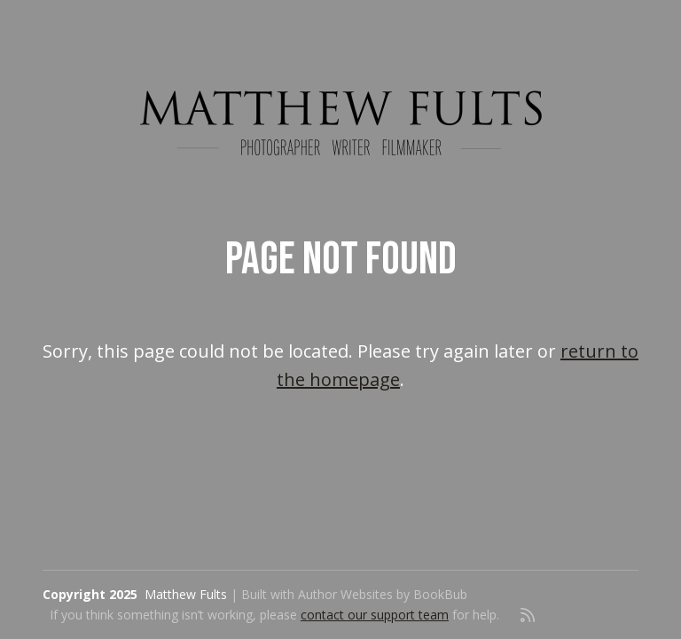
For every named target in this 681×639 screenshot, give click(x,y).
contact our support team (375, 614)
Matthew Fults (186, 594)
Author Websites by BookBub (382, 594)
